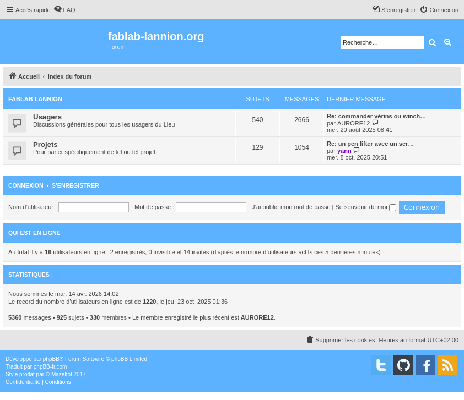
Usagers (47, 117)
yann (344, 150)
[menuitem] (64, 10)
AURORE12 (353, 123)
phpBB (51, 359)
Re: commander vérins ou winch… (376, 116)
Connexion (26, 185)
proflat (27, 374)
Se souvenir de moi (366, 207)
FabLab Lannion (35, 99)
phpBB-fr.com (50, 367)
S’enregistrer (75, 185)
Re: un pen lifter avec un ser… (370, 143)
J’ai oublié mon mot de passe (291, 207)
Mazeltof (61, 374)
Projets (45, 144)
